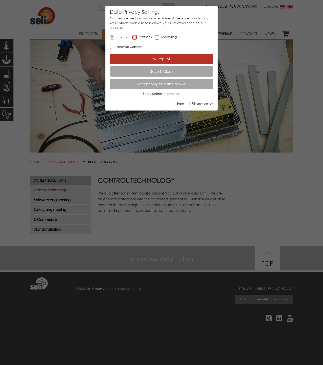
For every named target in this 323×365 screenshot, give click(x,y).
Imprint (182, 103)
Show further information (161, 93)
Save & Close (161, 71)
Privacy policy (202, 103)
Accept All (161, 58)
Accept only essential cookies (162, 84)
